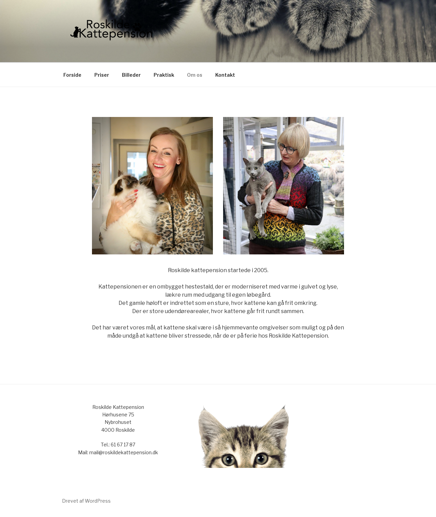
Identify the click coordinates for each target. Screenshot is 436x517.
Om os (194, 75)
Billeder (131, 75)
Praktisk (164, 75)
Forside (72, 75)
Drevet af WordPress (86, 501)
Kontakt (225, 75)
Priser (101, 75)
